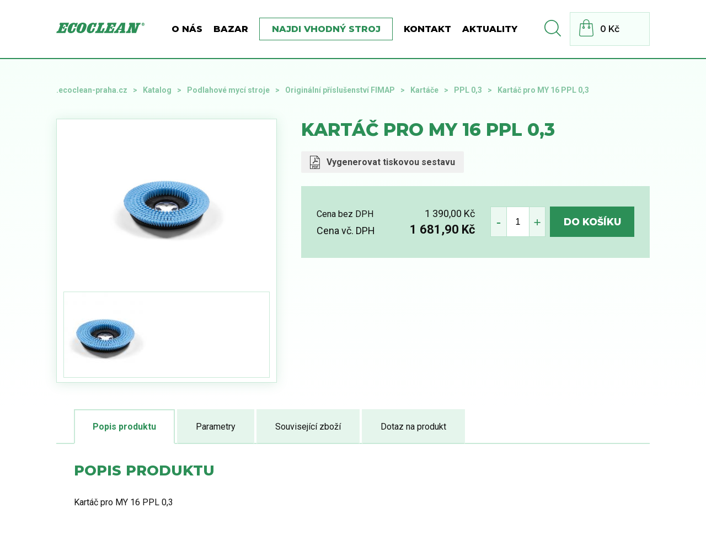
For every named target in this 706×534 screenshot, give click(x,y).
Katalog (157, 90)
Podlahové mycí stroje (228, 90)
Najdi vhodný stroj (326, 29)
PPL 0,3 (468, 90)
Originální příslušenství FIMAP (340, 90)
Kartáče (424, 90)
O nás (187, 29)
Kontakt (427, 29)
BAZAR (230, 29)
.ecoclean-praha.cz (91, 90)
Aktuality (489, 29)
